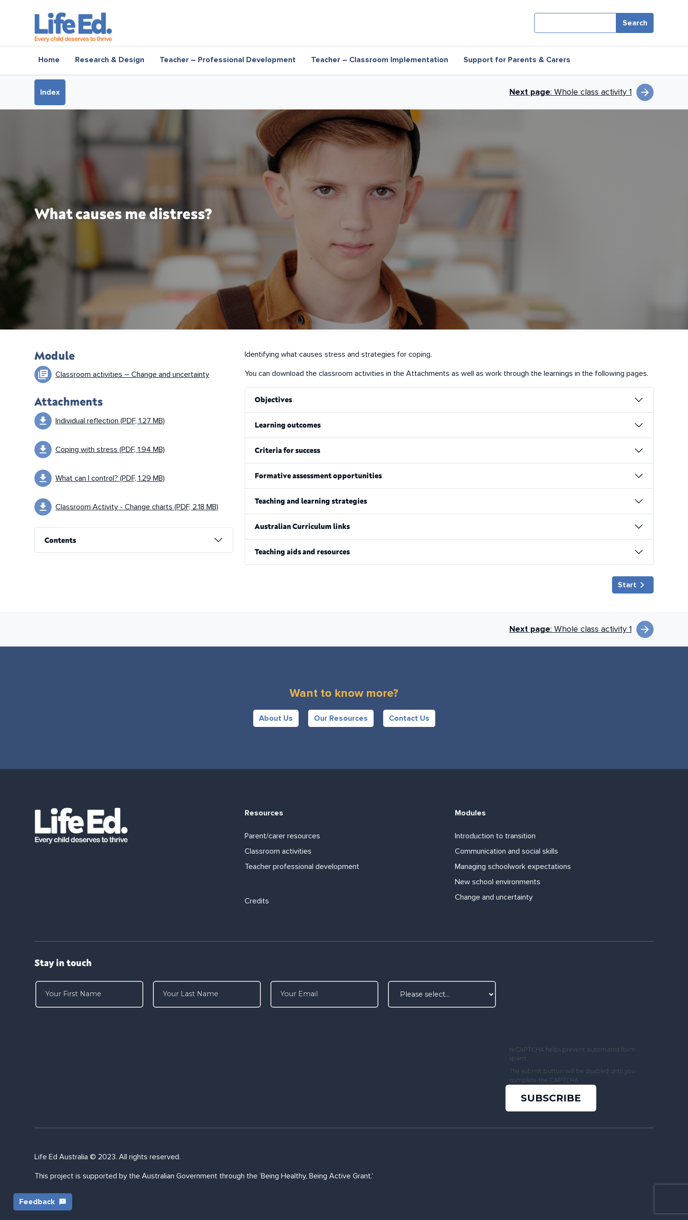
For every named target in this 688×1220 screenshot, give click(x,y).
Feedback (42, 1202)
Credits (257, 901)
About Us (276, 718)
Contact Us (409, 718)
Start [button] (633, 585)
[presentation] (579, 1011)
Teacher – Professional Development (228, 60)
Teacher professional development (302, 866)
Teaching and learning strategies (311, 500)
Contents (60, 540)
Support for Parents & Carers (516, 60)
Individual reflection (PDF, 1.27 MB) (110, 421)
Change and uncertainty (494, 897)
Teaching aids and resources (302, 551)
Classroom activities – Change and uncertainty (132, 374)
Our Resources (341, 718)
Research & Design (109, 60)
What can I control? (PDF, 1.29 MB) (110, 478)
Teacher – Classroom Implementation (379, 60)
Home (49, 60)
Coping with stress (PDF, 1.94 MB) (110, 449)
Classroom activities (278, 851)
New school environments (497, 882)
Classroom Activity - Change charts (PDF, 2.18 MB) (136, 507)
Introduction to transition (495, 836)
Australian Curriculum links (302, 526)
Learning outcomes (288, 424)
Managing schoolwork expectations (513, 866)
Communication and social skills (506, 851)
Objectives (273, 399)
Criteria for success (287, 450)
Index (50, 92)
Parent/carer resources (282, 836)
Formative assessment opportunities (318, 475)
